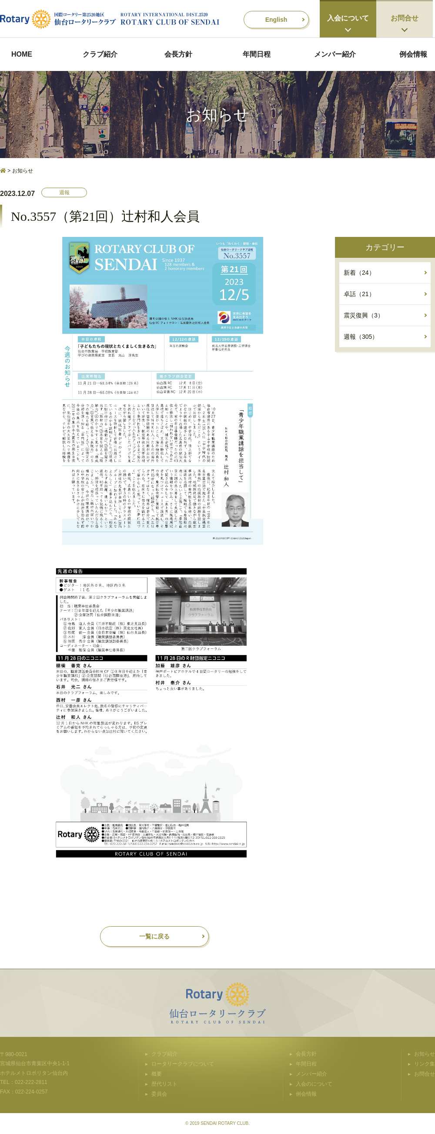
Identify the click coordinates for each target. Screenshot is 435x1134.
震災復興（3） (364, 315)
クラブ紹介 (100, 54)
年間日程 (257, 54)
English (276, 19)
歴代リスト (164, 1084)
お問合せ (404, 18)
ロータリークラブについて (182, 1064)
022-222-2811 (31, 1082)
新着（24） (359, 272)
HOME (21, 54)
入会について (348, 18)
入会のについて (314, 1084)
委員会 (159, 1094)
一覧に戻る (154, 936)
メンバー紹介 (335, 54)
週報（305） (361, 336)
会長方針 (178, 54)
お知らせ (424, 1054)
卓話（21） (359, 293)
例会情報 (413, 54)
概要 (156, 1074)
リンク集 (424, 1064)
